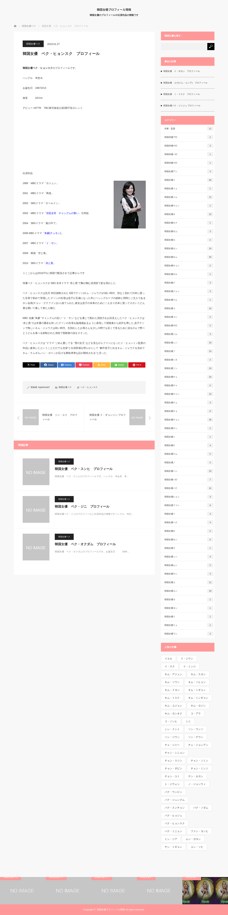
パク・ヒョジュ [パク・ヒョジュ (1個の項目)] (173, 815)
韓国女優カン (188, 248)
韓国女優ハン (188, 471)
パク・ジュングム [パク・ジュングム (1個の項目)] (175, 799)
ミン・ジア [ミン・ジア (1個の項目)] (171, 839)
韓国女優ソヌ (188, 360)
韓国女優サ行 (188, 325)
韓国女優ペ (188, 514)
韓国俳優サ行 (188, 146)
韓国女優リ (188, 616)
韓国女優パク (188, 488)
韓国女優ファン (188, 505)
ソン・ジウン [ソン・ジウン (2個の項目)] (172, 737)
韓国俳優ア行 (188, 137)
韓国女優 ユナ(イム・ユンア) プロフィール (185, 83)
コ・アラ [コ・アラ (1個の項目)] (196, 713)
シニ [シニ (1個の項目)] (188, 721)
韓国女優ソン (188, 368)
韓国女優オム (188, 231)
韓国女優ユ (188, 582)
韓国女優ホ (188, 531)
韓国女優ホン (188, 539)
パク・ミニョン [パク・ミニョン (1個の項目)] (173, 831)
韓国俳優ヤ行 (188, 163)
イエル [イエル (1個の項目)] (168, 658)
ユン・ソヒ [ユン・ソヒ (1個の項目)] (197, 846)
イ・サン (51, 243)
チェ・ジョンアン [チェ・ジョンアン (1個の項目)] (198, 744)
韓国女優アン (188, 171)
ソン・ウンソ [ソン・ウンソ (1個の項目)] (195, 729)
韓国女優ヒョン (188, 497)
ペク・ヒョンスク (89, 387)
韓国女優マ (188, 548)
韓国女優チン (188, 428)
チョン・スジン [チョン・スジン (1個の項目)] (173, 760)
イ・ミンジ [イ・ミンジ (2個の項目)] (189, 666)
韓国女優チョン (188, 420)
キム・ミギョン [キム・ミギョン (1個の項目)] (197, 689)
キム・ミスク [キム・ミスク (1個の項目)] (172, 697)
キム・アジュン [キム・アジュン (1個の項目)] (173, 674)
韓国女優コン (188, 317)
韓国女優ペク (33, 43)
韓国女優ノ (188, 462)
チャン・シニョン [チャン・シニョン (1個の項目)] (175, 752)
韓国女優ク (188, 283)
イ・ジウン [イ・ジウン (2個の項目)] (187, 658)
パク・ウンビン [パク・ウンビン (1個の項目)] (173, 792)
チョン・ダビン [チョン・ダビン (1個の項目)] (173, 768)
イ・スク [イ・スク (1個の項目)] (170, 666)
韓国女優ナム (188, 454)
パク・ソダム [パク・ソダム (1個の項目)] (200, 807)
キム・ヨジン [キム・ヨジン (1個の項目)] (198, 705)
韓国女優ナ (188, 445)
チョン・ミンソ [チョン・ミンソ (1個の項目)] (199, 768)
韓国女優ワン (188, 634)
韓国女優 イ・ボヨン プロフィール (181, 71)
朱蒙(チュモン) (52, 233)
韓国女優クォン (188, 291)
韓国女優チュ (188, 402)
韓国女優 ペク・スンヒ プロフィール (84, 469)
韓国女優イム (188, 197)
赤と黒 (49, 263)
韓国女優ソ (188, 351)
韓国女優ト (188, 437)
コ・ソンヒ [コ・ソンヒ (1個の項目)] (171, 721)
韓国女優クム (188, 300)
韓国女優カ (188, 240)
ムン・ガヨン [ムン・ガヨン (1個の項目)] (193, 839)
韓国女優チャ (188, 385)
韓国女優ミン (188, 557)
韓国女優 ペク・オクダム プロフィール (85, 544)
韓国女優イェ (188, 188)
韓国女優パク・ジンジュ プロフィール (181, 105)
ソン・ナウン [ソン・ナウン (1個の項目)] (195, 737)
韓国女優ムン (188, 565)
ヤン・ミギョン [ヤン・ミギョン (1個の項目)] (173, 846)
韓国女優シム (188, 334)
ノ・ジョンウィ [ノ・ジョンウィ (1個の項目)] (197, 784)
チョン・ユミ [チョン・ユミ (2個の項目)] (172, 776)
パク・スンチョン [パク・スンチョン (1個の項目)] (175, 807)
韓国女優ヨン (188, 608)
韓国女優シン (188, 342)
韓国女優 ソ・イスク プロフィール (181, 94)
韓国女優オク (188, 223)
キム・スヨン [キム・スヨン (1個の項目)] (198, 674)
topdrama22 (44, 387)
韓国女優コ (188, 308)
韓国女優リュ (188, 625)
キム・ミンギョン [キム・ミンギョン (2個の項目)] (198, 697)
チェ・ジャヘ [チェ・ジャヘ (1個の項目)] (172, 744)
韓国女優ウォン (188, 206)
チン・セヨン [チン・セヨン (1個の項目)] (195, 776)
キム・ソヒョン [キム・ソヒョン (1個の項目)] (197, 682)
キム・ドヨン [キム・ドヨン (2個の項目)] (172, 689)
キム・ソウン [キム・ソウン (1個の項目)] (172, 682)
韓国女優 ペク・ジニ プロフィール (82, 506)
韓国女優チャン (188, 394)
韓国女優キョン (188, 265)
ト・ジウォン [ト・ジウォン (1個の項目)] (172, 784)
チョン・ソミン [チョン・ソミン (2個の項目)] (199, 760)
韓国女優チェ (188, 377)
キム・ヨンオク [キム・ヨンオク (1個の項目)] (173, 713)
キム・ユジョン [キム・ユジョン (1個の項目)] (173, 705)
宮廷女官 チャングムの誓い (62, 213)
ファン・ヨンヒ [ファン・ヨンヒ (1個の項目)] (199, 831)
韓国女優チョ (188, 411)
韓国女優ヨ (188, 599)
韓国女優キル (188, 274)
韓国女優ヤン (188, 574)
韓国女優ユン (188, 591)
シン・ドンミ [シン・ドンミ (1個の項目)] (172, 729)
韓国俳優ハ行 (188, 154)
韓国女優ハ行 (188, 479)
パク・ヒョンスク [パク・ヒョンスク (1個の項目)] (175, 823)
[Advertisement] (84, 140)
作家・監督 (188, 128)
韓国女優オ (188, 214)
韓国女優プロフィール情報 (114, 9)
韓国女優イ (188, 180)
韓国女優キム (188, 257)
